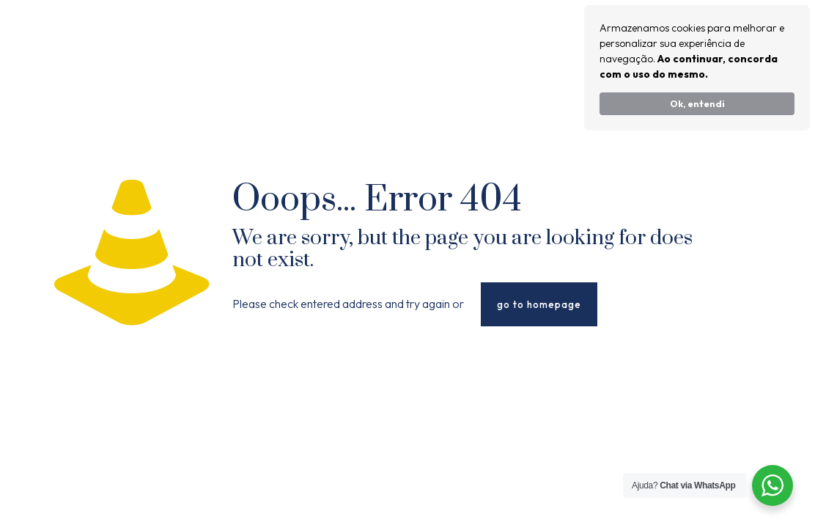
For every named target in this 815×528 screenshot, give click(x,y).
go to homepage (539, 304)
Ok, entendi (697, 103)
